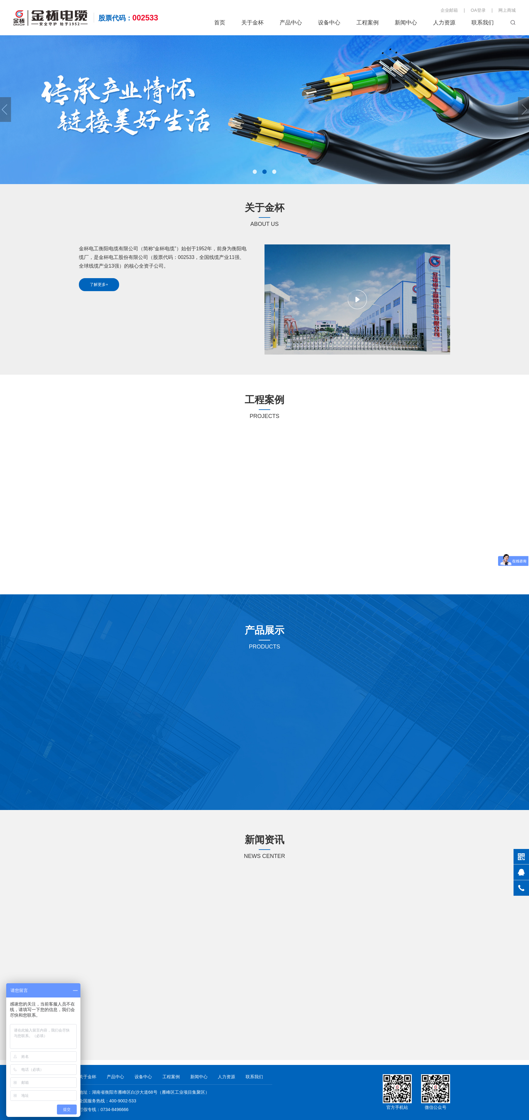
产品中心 (291, 22)
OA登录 (478, 10)
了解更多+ (101, 284)
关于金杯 (252, 22)
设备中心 (329, 22)
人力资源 (444, 22)
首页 (219, 22)
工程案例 (367, 22)
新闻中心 (406, 22)
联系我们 (482, 22)
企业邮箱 (449, 10)
